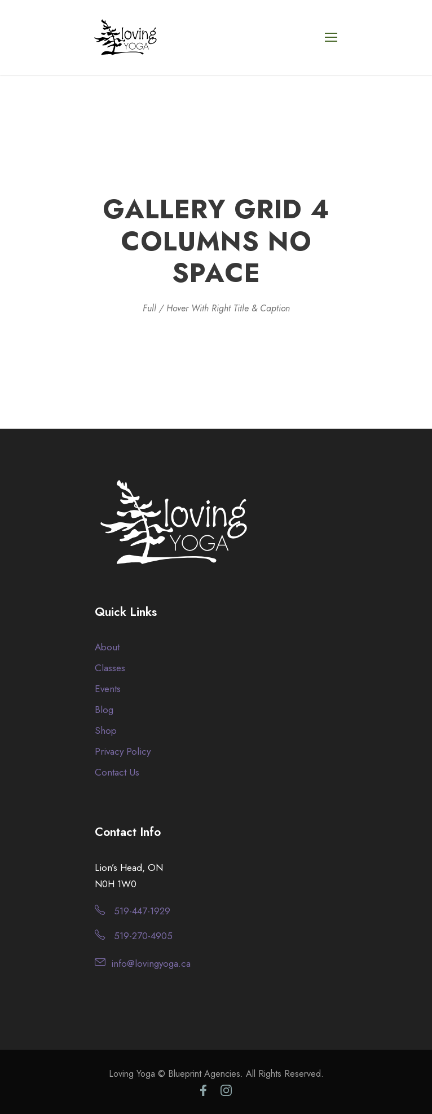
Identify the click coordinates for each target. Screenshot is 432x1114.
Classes (110, 668)
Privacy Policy (123, 751)
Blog (104, 709)
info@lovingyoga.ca (151, 963)
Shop (106, 730)
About (107, 647)
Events (108, 688)
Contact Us (117, 772)
